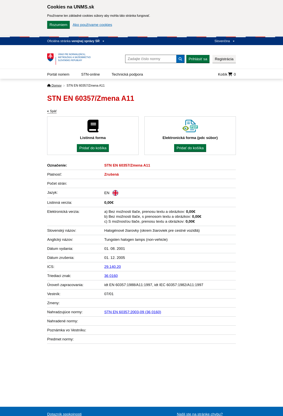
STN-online (90, 74)
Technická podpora (127, 74)
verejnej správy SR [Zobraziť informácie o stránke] (88, 41)
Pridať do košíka (92, 148)
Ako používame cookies (92, 25)
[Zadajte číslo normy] (150, 59)
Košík (227, 74)
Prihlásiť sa (198, 59)
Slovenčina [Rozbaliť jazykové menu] (224, 41)
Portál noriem (58, 74)
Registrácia (224, 59)
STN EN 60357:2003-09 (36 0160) (132, 312)
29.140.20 (112, 267)
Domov (54, 85)
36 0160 (111, 276)
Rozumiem (58, 25)
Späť (53, 111)
